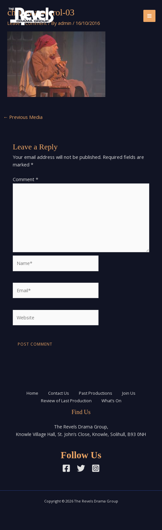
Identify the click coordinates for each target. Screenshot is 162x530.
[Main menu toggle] (149, 16)
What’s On (111, 401)
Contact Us (58, 393)
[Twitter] (81, 468)
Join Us (128, 393)
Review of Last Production (66, 401)
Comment (25, 179)
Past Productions (95, 393)
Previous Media (23, 117)
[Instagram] (96, 468)
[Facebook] (66, 468)
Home (32, 393)
